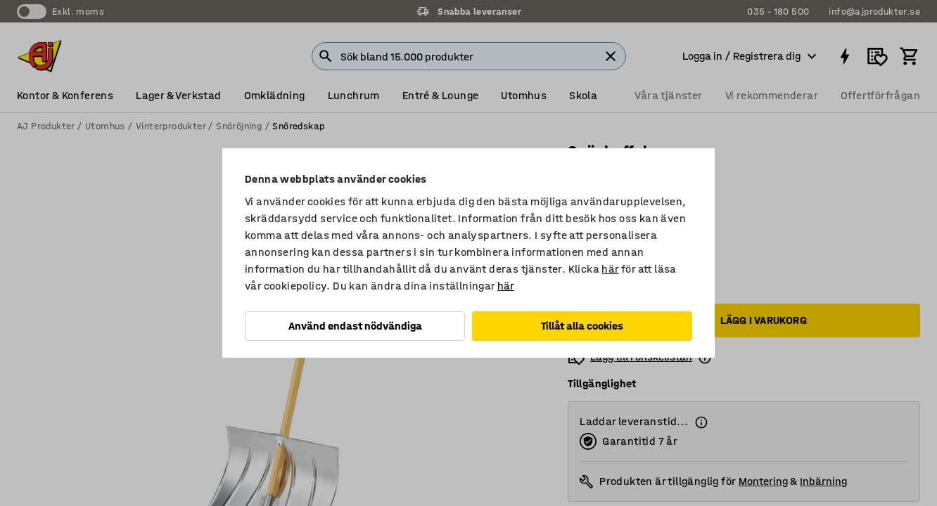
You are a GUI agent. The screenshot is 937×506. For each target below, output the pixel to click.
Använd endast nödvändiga (355, 325)
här (609, 268)
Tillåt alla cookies (582, 325)
